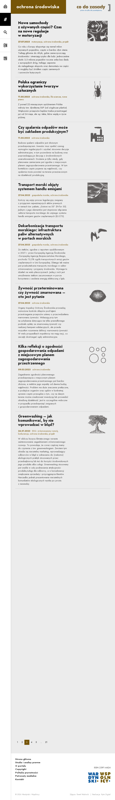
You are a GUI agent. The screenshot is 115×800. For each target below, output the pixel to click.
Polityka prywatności (26, 772)
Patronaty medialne (25, 776)
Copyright (20, 769)
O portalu (20, 766)
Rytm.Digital (106, 794)
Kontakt (19, 779)
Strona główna (23, 759)
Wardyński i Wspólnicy (30, 794)
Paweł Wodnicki (83, 794)
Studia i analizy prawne (27, 762)
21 (47, 742)
